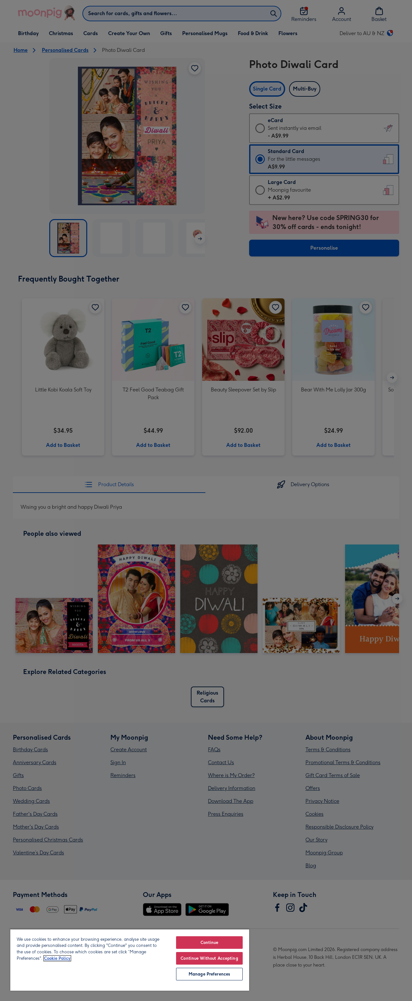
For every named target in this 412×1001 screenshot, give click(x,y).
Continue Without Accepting (209, 958)
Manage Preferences (209, 974)
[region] (129, 960)
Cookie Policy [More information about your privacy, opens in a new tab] (57, 958)
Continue (210, 942)
